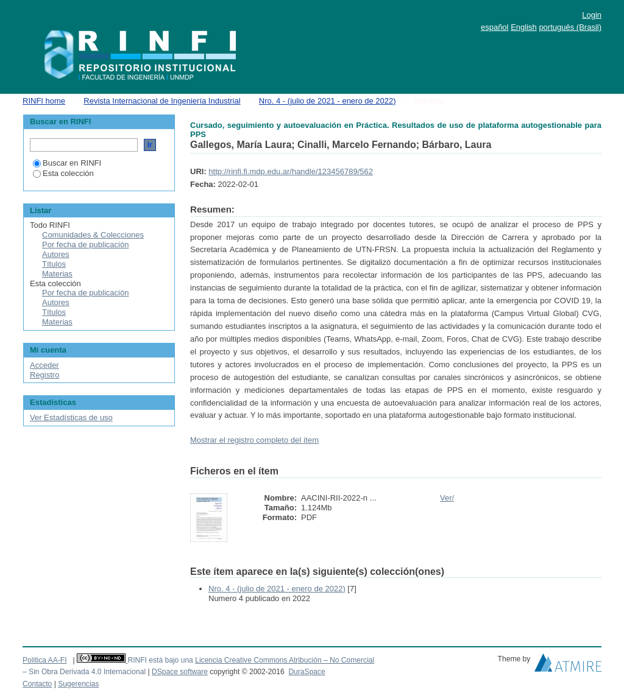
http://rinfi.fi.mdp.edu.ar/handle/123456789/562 (290, 171)
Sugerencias (78, 684)
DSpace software (180, 671)
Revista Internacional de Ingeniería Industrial (161, 100)
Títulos (54, 264)
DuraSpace (306, 671)
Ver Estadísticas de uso (71, 417)
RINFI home (44, 100)
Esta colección (63, 173)
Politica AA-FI (45, 660)
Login (591, 14)
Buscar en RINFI (67, 162)
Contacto (37, 684)
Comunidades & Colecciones (93, 234)
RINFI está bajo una (160, 660)
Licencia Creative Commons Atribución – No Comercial (284, 660)
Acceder (44, 365)
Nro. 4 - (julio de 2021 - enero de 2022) (327, 100)
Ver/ (447, 497)
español (495, 27)
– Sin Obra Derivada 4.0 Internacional (84, 671)
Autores (55, 254)
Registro (44, 374)
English (524, 27)
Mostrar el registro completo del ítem (254, 440)
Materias (57, 273)
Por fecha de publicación (85, 244)
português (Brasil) (570, 27)
